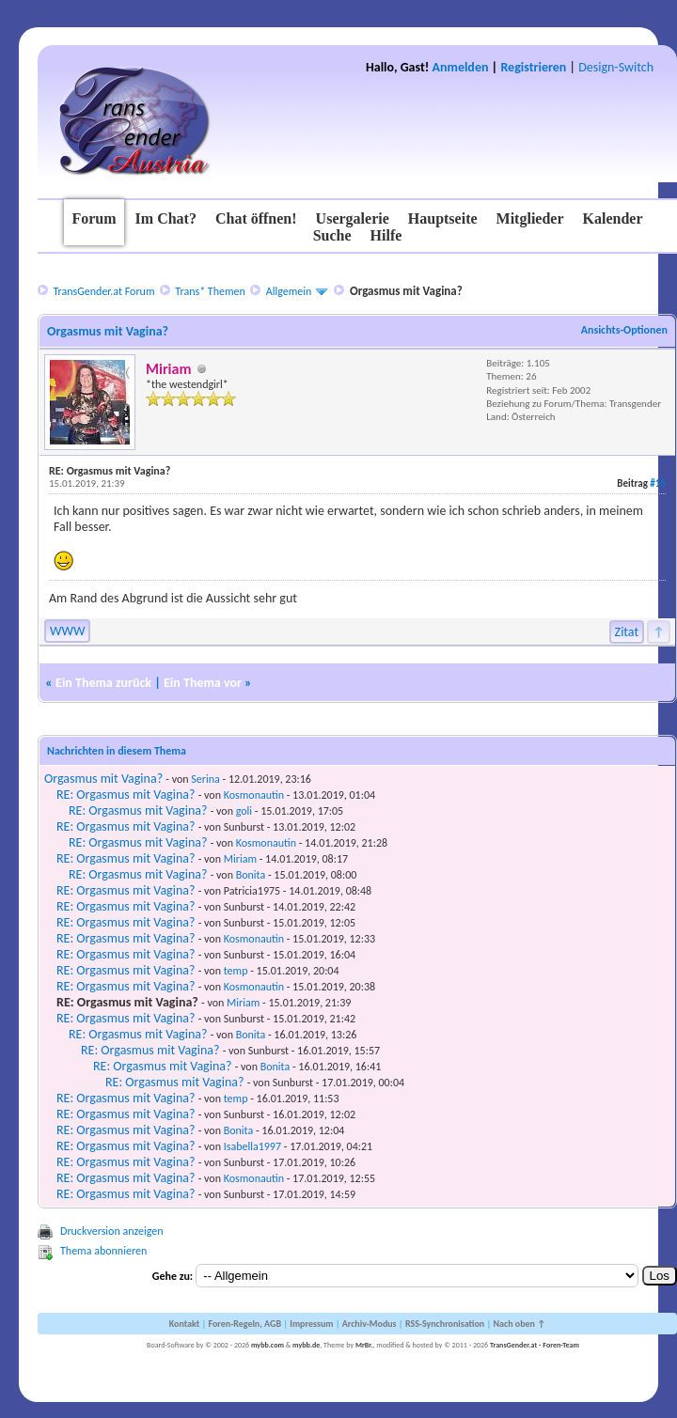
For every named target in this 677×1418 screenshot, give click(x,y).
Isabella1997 (252, 1146)
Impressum (311, 1323)
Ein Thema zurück (103, 683)
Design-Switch (615, 67)
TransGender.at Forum (103, 291)
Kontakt (184, 1323)
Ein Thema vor (203, 683)
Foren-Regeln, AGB (244, 1323)
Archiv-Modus (369, 1323)
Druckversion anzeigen (112, 1231)
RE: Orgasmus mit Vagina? (125, 794)
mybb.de (306, 1344)
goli (244, 811)
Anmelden (461, 67)
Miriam (240, 858)
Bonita (251, 874)
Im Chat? (166, 218)
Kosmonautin (254, 795)
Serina (205, 779)
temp (236, 970)
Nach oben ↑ (519, 1323)
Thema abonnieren (103, 1250)
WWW (67, 631)
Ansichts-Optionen (624, 329)
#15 (658, 483)
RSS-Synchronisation (444, 1323)
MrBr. (364, 1344)
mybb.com (267, 1344)
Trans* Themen (209, 291)
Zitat (627, 632)
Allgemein (289, 291)
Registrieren (533, 67)
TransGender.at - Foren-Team (534, 1344)
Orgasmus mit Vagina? (103, 779)
